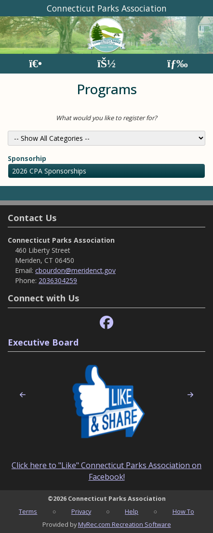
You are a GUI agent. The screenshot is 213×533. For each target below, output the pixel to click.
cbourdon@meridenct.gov (75, 270)
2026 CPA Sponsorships (49, 170)
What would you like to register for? (106, 117)
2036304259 (58, 280)
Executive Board (43, 342)
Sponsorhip (27, 158)
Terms (28, 511)
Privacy (81, 511)
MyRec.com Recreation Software (124, 524)
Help (131, 511)
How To (183, 511)
